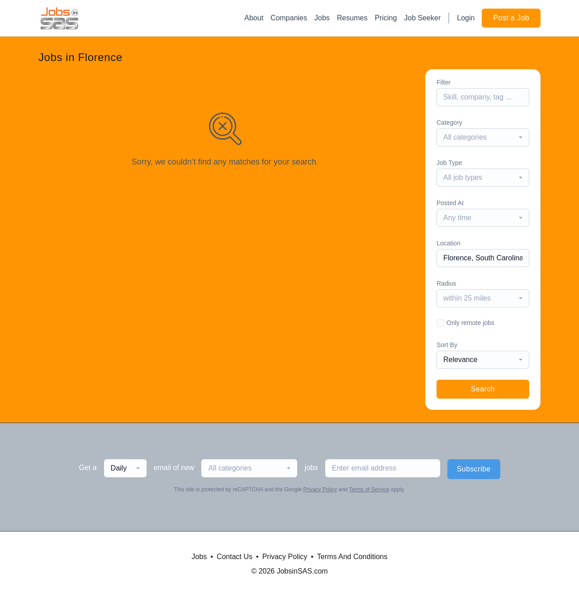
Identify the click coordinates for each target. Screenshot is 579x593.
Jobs (322, 18)
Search (483, 389)
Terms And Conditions (352, 556)
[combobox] (483, 137)
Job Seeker (422, 18)
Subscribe (474, 469)
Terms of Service (369, 489)
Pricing (386, 18)
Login (466, 18)
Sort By (447, 344)
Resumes (352, 18)
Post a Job (511, 18)
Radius (446, 283)
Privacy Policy (320, 489)
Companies (289, 18)
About (253, 18)
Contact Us (234, 556)
